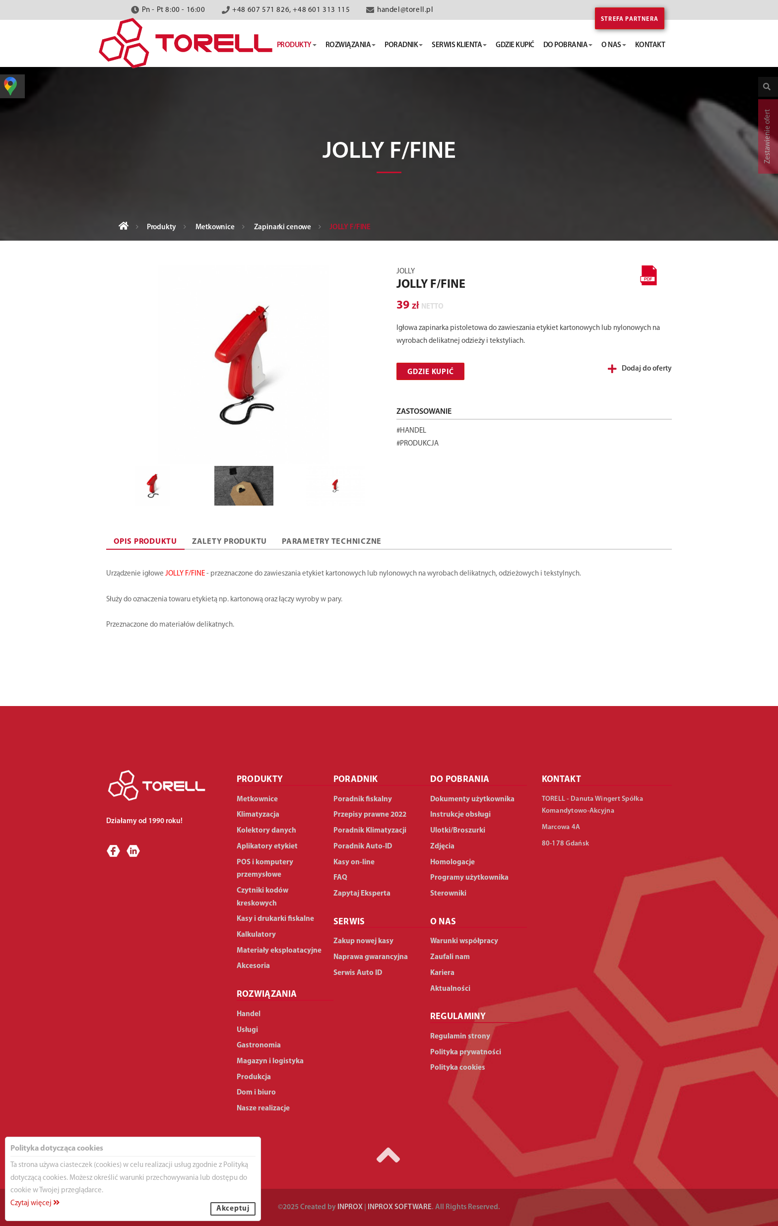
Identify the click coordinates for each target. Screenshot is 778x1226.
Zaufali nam (450, 957)
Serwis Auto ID (357, 973)
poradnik (404, 45)
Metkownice (215, 227)
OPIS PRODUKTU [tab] (145, 542)
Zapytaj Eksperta (361, 894)
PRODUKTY (260, 779)
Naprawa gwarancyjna (370, 957)
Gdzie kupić (430, 372)
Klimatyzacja (258, 815)
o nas (613, 45)
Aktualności (450, 989)
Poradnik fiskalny (362, 799)
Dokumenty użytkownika (472, 799)
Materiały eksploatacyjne (279, 951)
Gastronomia (259, 1045)
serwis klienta (459, 45)
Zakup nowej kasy (363, 941)
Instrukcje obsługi (460, 815)
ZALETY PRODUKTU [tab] (229, 542)
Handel (248, 1014)
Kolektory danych (266, 831)
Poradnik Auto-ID (362, 846)
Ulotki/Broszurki (457, 831)
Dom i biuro (256, 1093)
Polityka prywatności (465, 1052)
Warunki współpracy (464, 941)
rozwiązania (350, 45)
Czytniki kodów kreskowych (262, 897)
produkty (297, 45)
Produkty (161, 227)
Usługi (247, 1030)
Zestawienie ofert (768, 136)
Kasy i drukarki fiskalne (275, 919)
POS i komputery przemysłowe (265, 869)
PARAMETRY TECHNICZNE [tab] (332, 542)
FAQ (340, 878)
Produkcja (254, 1077)
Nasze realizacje (263, 1108)
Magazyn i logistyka (270, 1061)
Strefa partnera (629, 19)
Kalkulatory (256, 935)
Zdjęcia (442, 846)
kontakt (650, 45)
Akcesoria (253, 966)
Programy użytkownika (469, 878)
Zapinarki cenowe (282, 227)
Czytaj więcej (35, 1203)
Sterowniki (448, 894)
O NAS (443, 922)
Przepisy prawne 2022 (369, 815)
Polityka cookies (457, 1068)
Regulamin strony (460, 1036)
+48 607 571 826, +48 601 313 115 (291, 10)
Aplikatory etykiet (267, 846)
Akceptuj (233, 1209)
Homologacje (452, 862)
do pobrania (568, 45)
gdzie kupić (515, 45)
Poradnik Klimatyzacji (369, 831)
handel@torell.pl (405, 10)
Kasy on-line (354, 862)
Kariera (442, 973)
